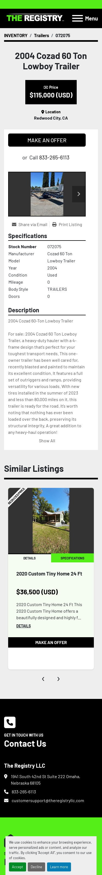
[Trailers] (41, 35)
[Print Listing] (67, 224)
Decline (36, 867)
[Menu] (77, 18)
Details (23, 626)
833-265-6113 (54, 157)
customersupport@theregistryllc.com (48, 800)
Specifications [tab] (72, 558)
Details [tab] (29, 558)
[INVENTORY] (15, 35)
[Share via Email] (31, 224)
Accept (17, 867)
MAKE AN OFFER (46, 140)
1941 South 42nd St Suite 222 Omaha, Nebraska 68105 (45, 779)
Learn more (59, 867)
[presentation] (43, 677)
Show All (47, 440)
